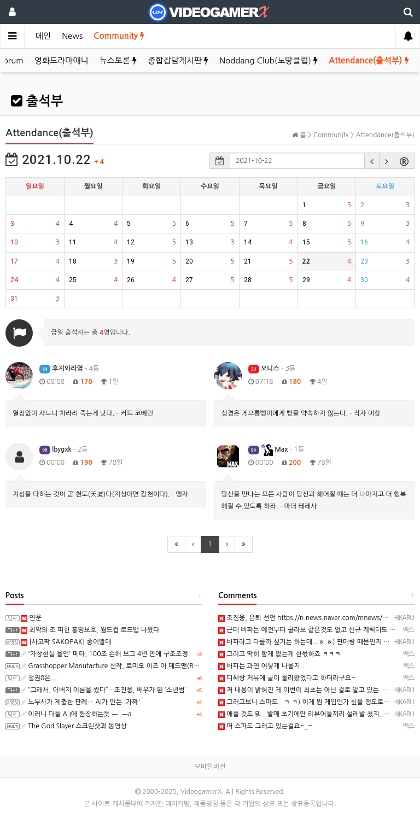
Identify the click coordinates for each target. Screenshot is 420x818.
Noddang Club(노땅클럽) (268, 60)
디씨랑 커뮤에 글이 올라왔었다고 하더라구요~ (286, 678)
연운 (31, 618)
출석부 (37, 101)
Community (119, 36)
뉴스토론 (118, 60)
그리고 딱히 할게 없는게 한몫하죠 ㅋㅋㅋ (279, 654)
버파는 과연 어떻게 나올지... (262, 666)
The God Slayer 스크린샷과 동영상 (74, 726)
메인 (43, 36)
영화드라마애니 (61, 60)
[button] (372, 161)
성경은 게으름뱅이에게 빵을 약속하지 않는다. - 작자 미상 (301, 413)
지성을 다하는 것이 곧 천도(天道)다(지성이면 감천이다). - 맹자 (100, 494)
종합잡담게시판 (178, 60)
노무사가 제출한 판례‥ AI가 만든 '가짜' (80, 702)
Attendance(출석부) (369, 60)
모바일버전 (210, 766)
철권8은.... (40, 678)
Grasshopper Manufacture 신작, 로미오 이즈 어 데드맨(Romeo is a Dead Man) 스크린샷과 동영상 (166, 666)
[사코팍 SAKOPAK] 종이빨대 (66, 642)
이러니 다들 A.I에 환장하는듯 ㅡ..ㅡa (76, 714)
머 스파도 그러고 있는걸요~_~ (265, 726)
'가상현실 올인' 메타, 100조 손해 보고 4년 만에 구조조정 (104, 654)
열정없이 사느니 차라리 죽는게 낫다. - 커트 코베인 (83, 413)
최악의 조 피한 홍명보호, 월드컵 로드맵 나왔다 (90, 630)
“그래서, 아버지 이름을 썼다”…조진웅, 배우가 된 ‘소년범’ (103, 690)
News (72, 36)
